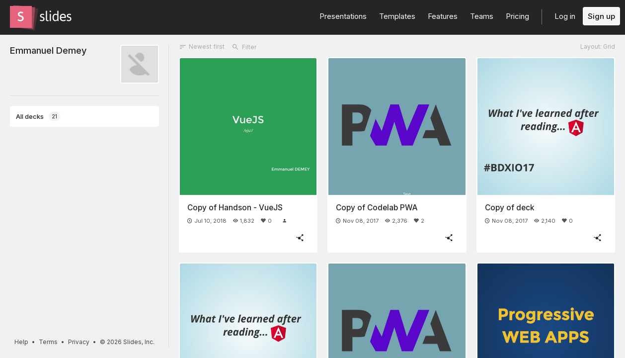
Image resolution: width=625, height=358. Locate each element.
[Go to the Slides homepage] (21, 17)
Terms (48, 342)
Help (21, 342)
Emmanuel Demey (48, 50)
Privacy (78, 342)
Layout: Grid (597, 46)
